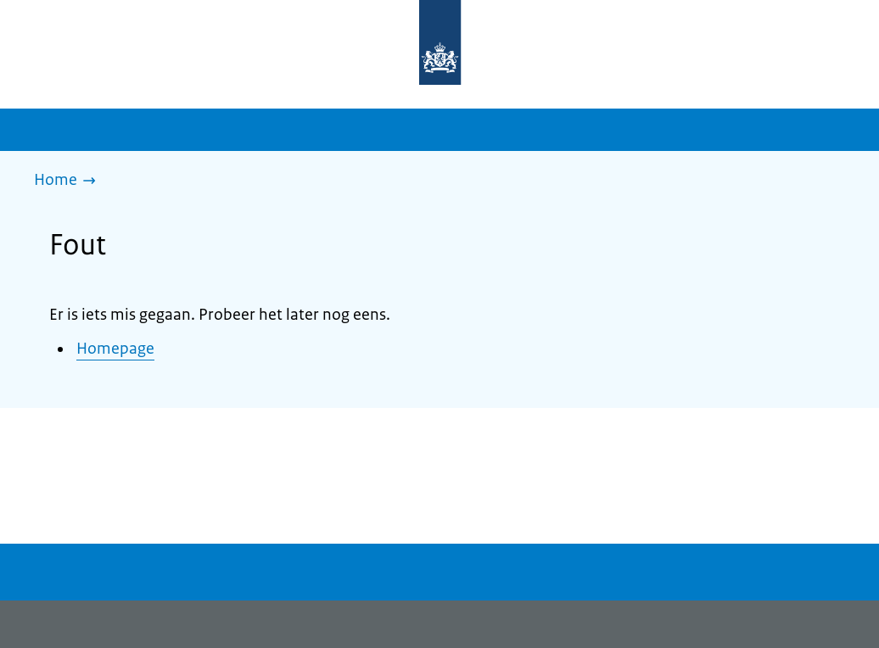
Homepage (115, 348)
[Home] (69, 181)
